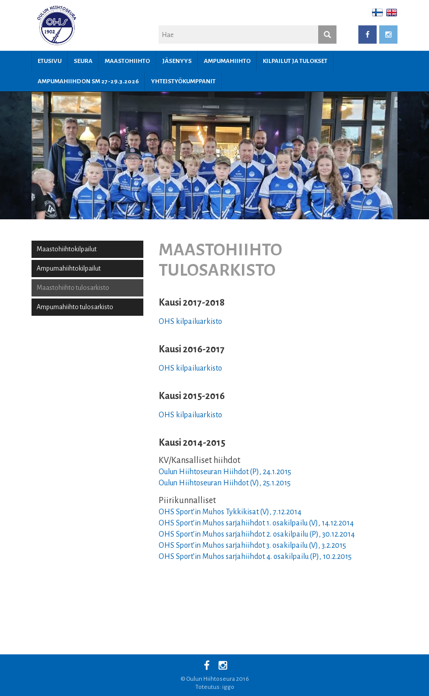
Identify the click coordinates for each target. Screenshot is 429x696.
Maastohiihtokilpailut (67, 249)
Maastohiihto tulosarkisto (73, 287)
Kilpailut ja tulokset (295, 61)
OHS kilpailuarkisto (190, 321)
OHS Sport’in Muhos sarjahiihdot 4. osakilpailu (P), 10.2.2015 (255, 556)
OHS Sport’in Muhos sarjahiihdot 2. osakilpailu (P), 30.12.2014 (257, 534)
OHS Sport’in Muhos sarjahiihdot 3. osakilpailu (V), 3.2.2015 (252, 545)
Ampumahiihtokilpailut (69, 268)
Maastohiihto (127, 61)
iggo (228, 687)
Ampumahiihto (227, 61)
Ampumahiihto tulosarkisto (75, 307)
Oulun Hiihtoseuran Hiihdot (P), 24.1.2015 (225, 472)
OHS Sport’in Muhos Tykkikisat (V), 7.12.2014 (230, 512)
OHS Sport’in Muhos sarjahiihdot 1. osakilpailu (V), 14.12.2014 (256, 523)
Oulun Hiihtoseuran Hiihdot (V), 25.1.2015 (225, 483)
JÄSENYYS (177, 61)
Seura (83, 61)
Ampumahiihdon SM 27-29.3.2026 (88, 81)
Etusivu (50, 61)
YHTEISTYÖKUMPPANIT (183, 81)
